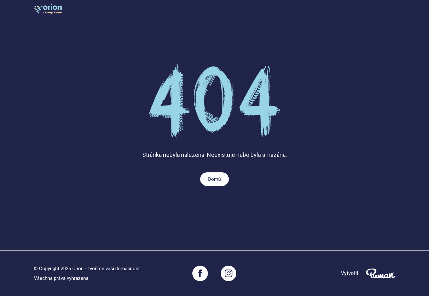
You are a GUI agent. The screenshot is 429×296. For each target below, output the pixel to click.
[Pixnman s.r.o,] (380, 273)
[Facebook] (200, 273)
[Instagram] (228, 273)
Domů (214, 179)
